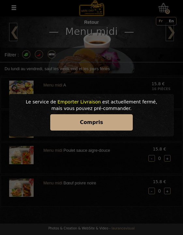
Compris (91, 122)
